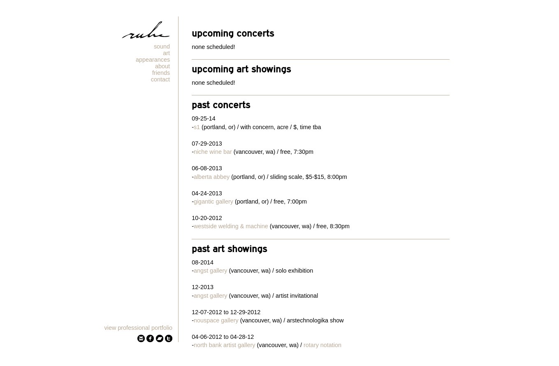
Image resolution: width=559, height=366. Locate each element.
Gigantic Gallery (213, 201)
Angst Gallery (210, 270)
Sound (162, 46)
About (162, 66)
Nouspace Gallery (216, 320)
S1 (197, 127)
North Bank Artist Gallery (224, 345)
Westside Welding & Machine (231, 226)
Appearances (153, 59)
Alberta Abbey (212, 177)
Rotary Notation (322, 345)
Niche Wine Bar (213, 151)
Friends (161, 72)
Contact (160, 79)
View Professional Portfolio (138, 327)
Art (166, 53)
